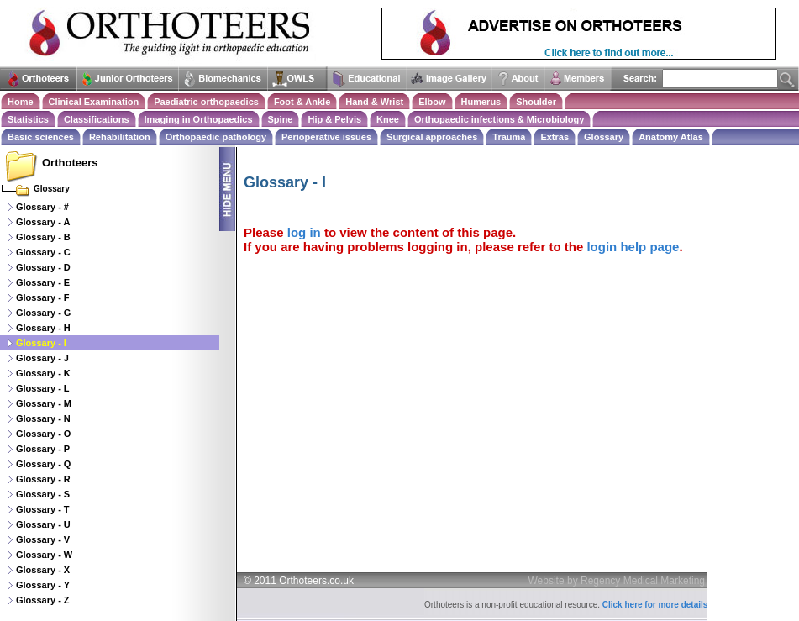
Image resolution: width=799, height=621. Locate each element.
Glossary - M (43, 403)
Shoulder (536, 102)
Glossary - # (42, 207)
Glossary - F (43, 297)
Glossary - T (43, 509)
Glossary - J (42, 358)
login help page (632, 246)
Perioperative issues (326, 137)
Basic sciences (41, 137)
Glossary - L (43, 388)
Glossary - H (43, 328)
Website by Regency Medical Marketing (617, 581)
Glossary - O (43, 434)
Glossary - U (43, 524)
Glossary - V (43, 539)
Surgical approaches (431, 137)
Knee (387, 119)
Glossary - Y (43, 585)
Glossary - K (43, 373)
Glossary (603, 137)
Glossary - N (43, 418)
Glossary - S (43, 494)
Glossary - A (43, 222)
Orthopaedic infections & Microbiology (499, 119)
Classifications (96, 119)
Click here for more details (655, 604)
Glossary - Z (43, 600)
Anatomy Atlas (671, 137)
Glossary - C (43, 252)
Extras (554, 137)
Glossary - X (43, 570)
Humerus (481, 102)
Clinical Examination (94, 102)
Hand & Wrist (374, 102)
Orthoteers (69, 162)
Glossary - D (43, 267)
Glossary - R (43, 479)
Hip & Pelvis (334, 119)
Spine (280, 119)
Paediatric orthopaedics (206, 102)
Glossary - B (43, 237)
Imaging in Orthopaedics (199, 119)
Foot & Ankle (302, 102)
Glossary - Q (43, 464)
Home (21, 102)
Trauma (508, 137)
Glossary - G (43, 313)
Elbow (431, 102)
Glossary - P (43, 449)
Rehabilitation (119, 137)
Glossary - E (43, 282)
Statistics (28, 119)
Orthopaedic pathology (216, 137)
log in (304, 232)
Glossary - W (44, 555)
